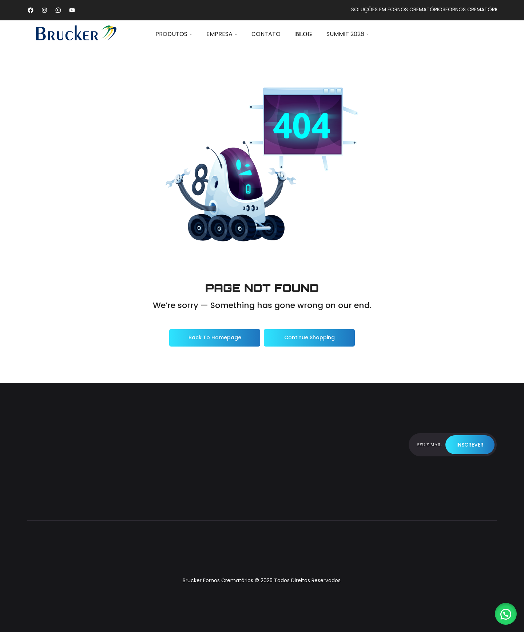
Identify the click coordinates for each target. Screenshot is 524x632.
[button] (506, 614)
